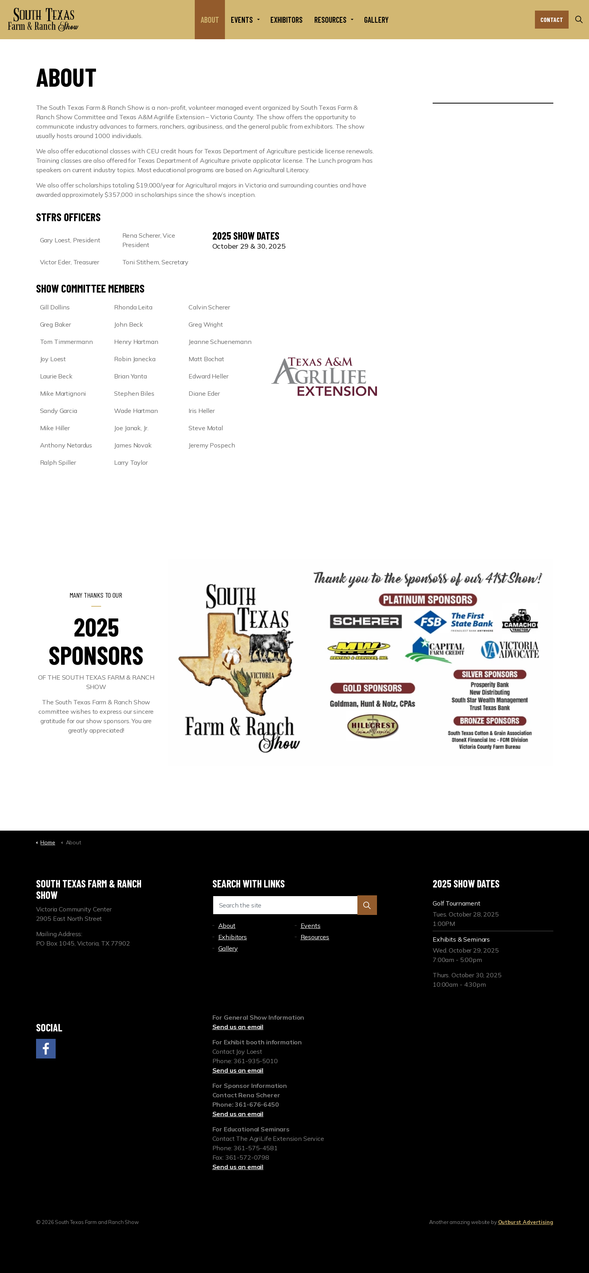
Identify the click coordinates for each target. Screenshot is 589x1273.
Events (242, 19)
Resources (330, 19)
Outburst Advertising (525, 1222)
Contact (552, 19)
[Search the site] (294, 905)
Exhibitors (286, 19)
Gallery (376, 19)
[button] (367, 905)
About (210, 19)
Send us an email (238, 1027)
